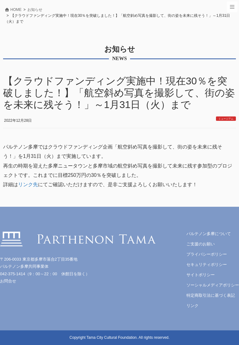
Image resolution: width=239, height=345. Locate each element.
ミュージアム (225, 118)
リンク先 (28, 184)
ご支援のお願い (200, 244)
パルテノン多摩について (208, 234)
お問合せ (8, 281)
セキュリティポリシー (206, 264)
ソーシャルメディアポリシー (212, 285)
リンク (192, 306)
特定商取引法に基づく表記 (210, 295)
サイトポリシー (200, 275)
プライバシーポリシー (206, 254)
